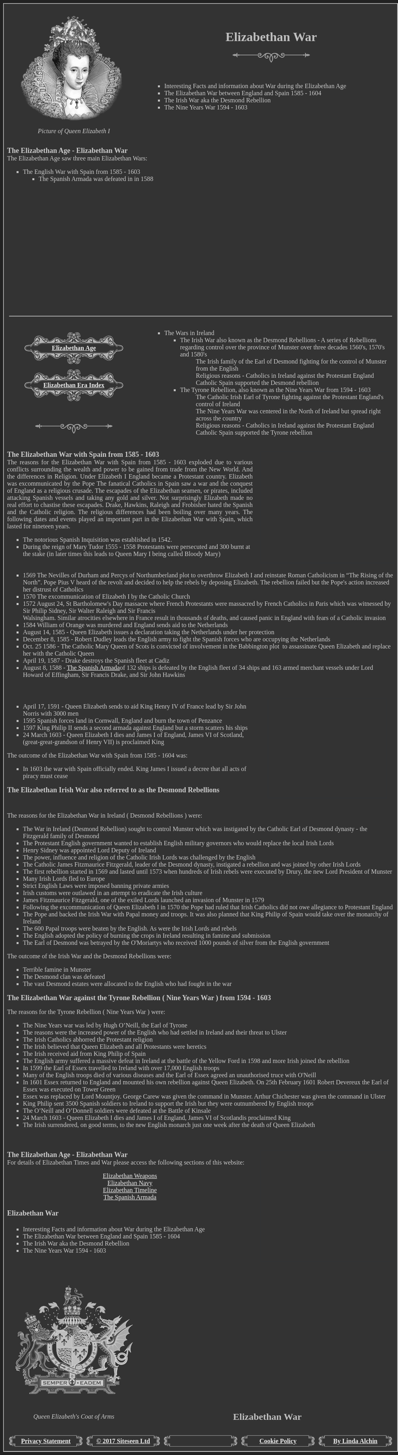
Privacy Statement (46, 1441)
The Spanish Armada (93, 667)
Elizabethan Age (74, 348)
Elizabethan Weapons (130, 1175)
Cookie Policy (278, 1441)
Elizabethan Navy (129, 1183)
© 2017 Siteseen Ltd (123, 1441)
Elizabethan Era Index (74, 385)
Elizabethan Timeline (130, 1190)
